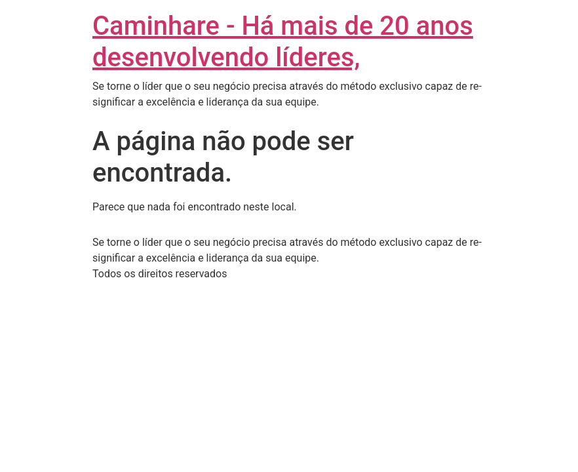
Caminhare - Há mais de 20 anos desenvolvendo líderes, (282, 41)
